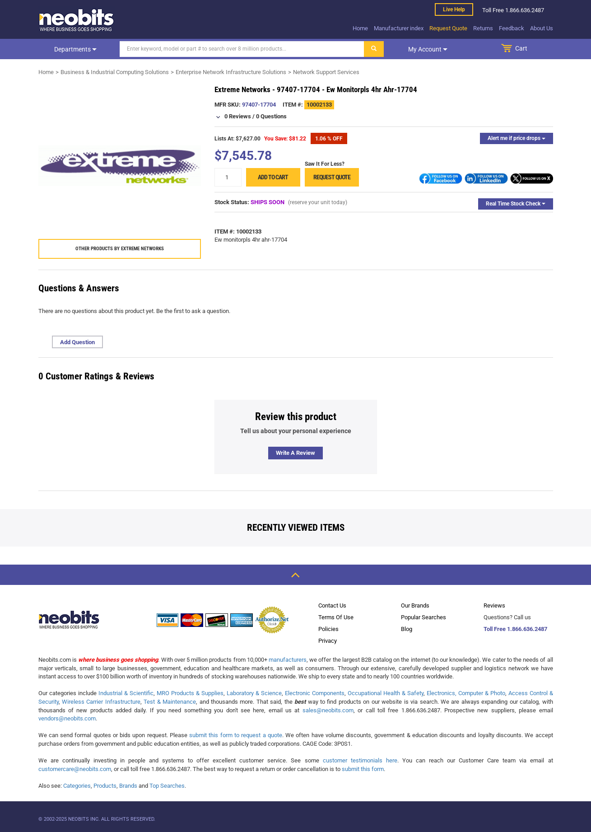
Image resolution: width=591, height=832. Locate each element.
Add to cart (273, 177)
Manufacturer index (398, 28)
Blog (406, 629)
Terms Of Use (336, 617)
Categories (77, 785)
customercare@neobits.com (74, 769)
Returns (483, 28)
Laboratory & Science (254, 693)
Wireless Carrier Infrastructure (101, 701)
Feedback (511, 28)
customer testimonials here (360, 760)
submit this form (363, 769)
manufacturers (288, 659)
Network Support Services (326, 72)
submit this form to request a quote (235, 735)
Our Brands (415, 605)
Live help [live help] (454, 9)
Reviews (494, 605)
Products (104, 785)
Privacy (327, 640)
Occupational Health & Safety (385, 693)
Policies (328, 629)
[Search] (242, 49)
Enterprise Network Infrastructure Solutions (231, 72)
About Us (541, 28)
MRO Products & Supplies (190, 693)
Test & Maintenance (170, 701)
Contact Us (332, 605)
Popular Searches (423, 617)
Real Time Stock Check (515, 204)
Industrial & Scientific (126, 693)
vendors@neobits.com (67, 718)
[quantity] (228, 177)
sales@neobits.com (328, 710)
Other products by (119, 249)
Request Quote (448, 28)
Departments (75, 49)
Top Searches (167, 785)
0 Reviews (237, 116)
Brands (128, 785)
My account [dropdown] (427, 49)
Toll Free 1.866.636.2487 (515, 629)
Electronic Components (314, 693)
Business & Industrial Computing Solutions (114, 72)
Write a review (295, 452)
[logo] (76, 19)
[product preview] (119, 166)
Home (360, 28)
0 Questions (271, 116)
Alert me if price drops (516, 138)
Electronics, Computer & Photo (466, 693)
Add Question (77, 342)
